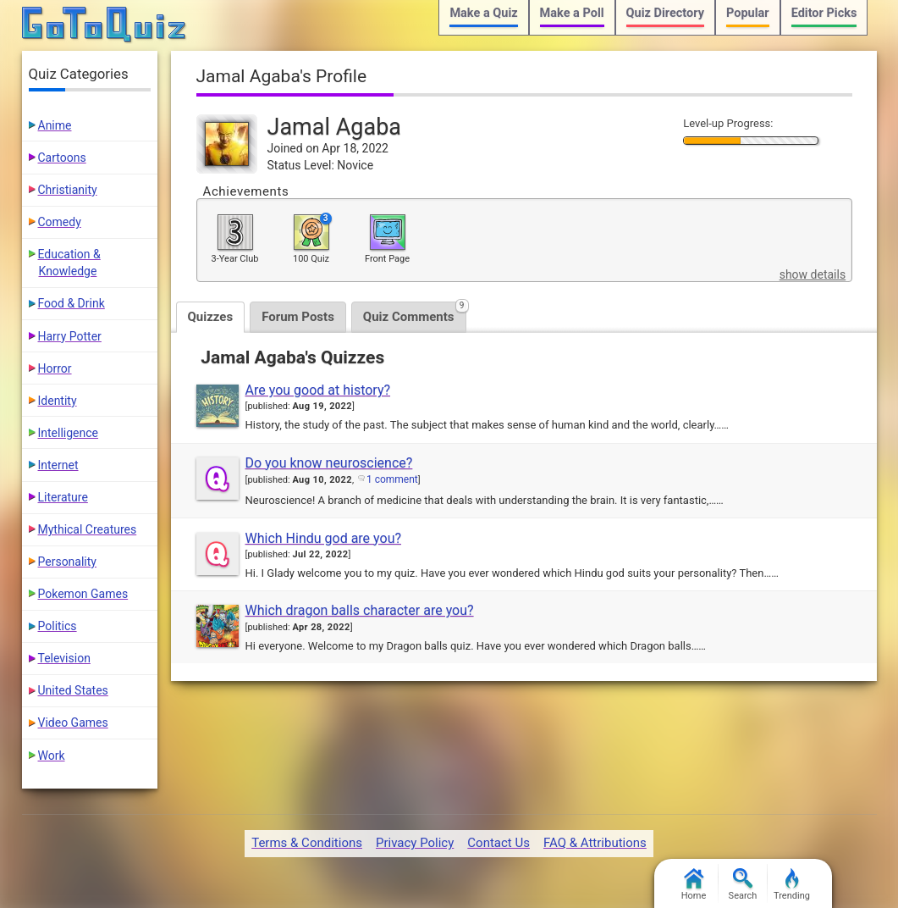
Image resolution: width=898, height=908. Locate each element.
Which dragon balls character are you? (359, 610)
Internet (58, 465)
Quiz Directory (665, 13)
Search (743, 884)
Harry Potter (70, 336)
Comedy (59, 222)
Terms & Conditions (306, 842)
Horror (55, 368)
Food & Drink (71, 303)
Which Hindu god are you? (323, 538)
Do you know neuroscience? (329, 463)
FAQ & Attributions (595, 842)
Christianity (67, 190)
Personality (67, 561)
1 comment (392, 479)
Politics (57, 626)
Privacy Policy (415, 842)
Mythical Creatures (87, 529)
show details (813, 274)
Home (694, 884)
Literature (63, 497)
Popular (747, 13)
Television (64, 658)
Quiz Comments (414, 313)
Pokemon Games (83, 594)
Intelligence (68, 433)
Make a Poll (572, 13)
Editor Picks (824, 13)
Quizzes (211, 316)
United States (73, 690)
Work (51, 755)
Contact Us (498, 842)
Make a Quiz (483, 13)
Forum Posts (298, 316)
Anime (55, 125)
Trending (792, 884)
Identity (57, 400)
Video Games (73, 722)
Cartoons (62, 157)
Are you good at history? (318, 390)
